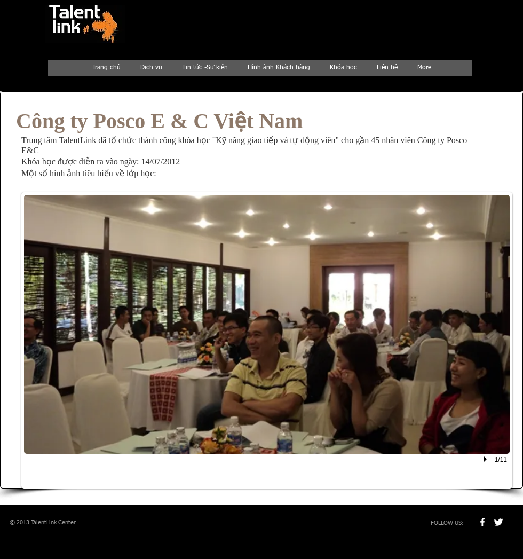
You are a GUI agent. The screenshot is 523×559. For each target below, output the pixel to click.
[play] (486, 459)
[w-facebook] (482, 522)
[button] (266, 340)
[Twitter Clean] (498, 522)
